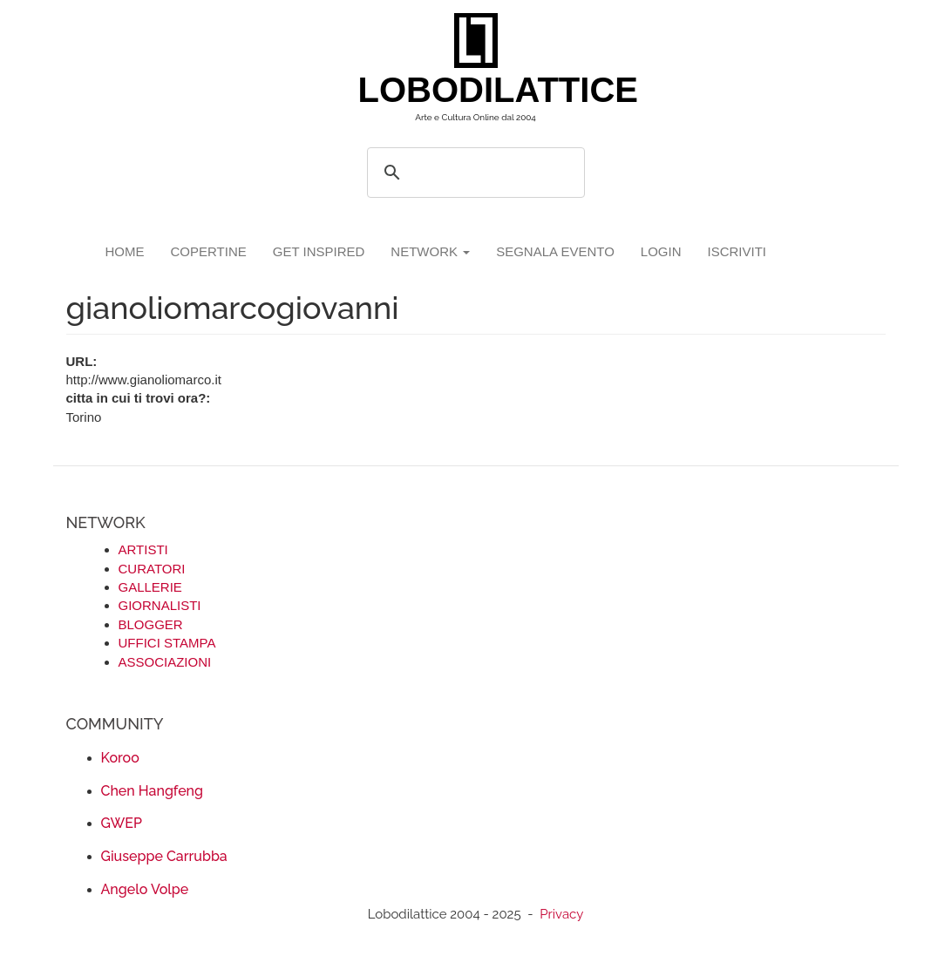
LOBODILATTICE (482, 90)
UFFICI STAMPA (167, 642)
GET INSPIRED (319, 251)
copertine (209, 251)
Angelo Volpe (145, 889)
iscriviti (736, 251)
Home (125, 251)
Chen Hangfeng (152, 791)
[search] (473, 172)
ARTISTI (143, 549)
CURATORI (152, 568)
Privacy (561, 914)
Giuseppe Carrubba (164, 856)
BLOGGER (151, 624)
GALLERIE (150, 587)
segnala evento (555, 251)
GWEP (122, 823)
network (430, 251)
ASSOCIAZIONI (165, 661)
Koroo (120, 757)
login (661, 251)
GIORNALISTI (160, 605)
